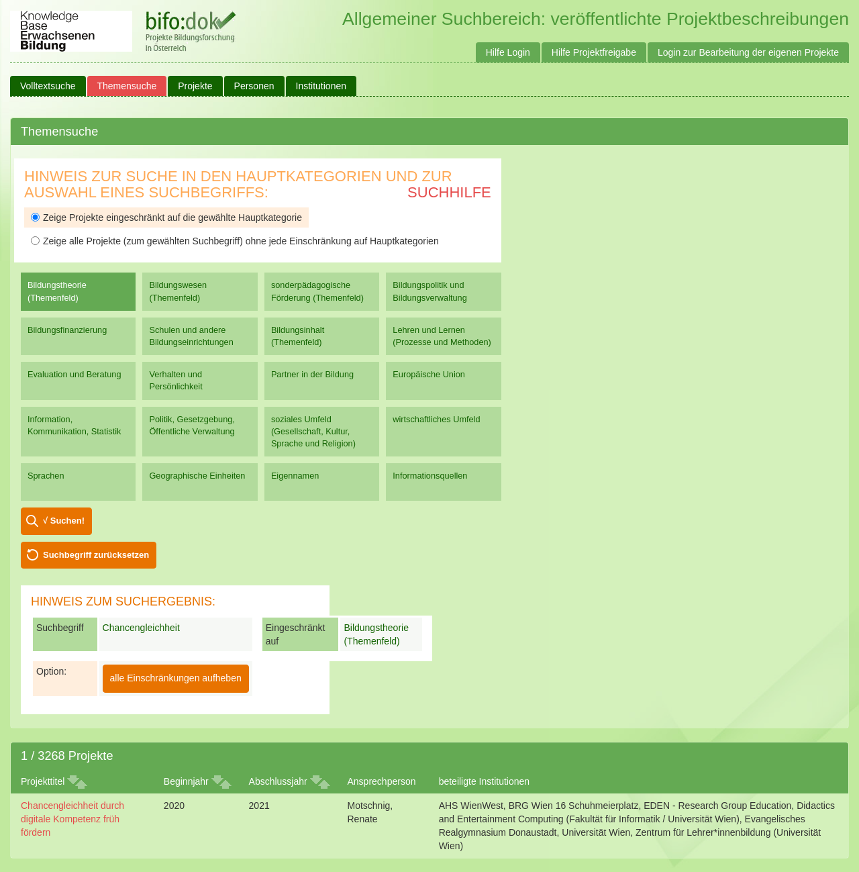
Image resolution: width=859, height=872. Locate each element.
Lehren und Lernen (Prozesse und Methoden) (442, 336)
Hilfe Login (508, 52)
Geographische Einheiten (197, 476)
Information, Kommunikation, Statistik (74, 425)
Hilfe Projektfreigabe (594, 52)
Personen (254, 86)
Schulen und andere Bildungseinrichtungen (191, 336)
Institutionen (321, 86)
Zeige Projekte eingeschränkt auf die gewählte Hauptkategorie (166, 217)
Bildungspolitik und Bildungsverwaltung (429, 291)
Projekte (195, 86)
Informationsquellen (430, 476)
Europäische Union (429, 374)
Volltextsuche (48, 86)
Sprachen (46, 476)
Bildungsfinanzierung (67, 330)
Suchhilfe (449, 192)
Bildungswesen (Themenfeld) (178, 291)
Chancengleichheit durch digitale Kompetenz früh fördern (72, 819)
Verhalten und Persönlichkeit (175, 380)
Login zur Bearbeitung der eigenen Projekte (748, 52)
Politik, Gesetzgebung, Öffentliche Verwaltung (191, 425)
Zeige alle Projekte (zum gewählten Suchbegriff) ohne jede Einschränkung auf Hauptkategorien (235, 241)
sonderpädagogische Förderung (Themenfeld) (317, 291)
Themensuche (127, 86)
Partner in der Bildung (312, 374)
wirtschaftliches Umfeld (436, 419)
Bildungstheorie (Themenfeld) (57, 291)
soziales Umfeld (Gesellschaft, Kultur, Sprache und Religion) (313, 431)
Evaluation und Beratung (74, 374)
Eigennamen (295, 476)
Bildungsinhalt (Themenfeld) (297, 336)
